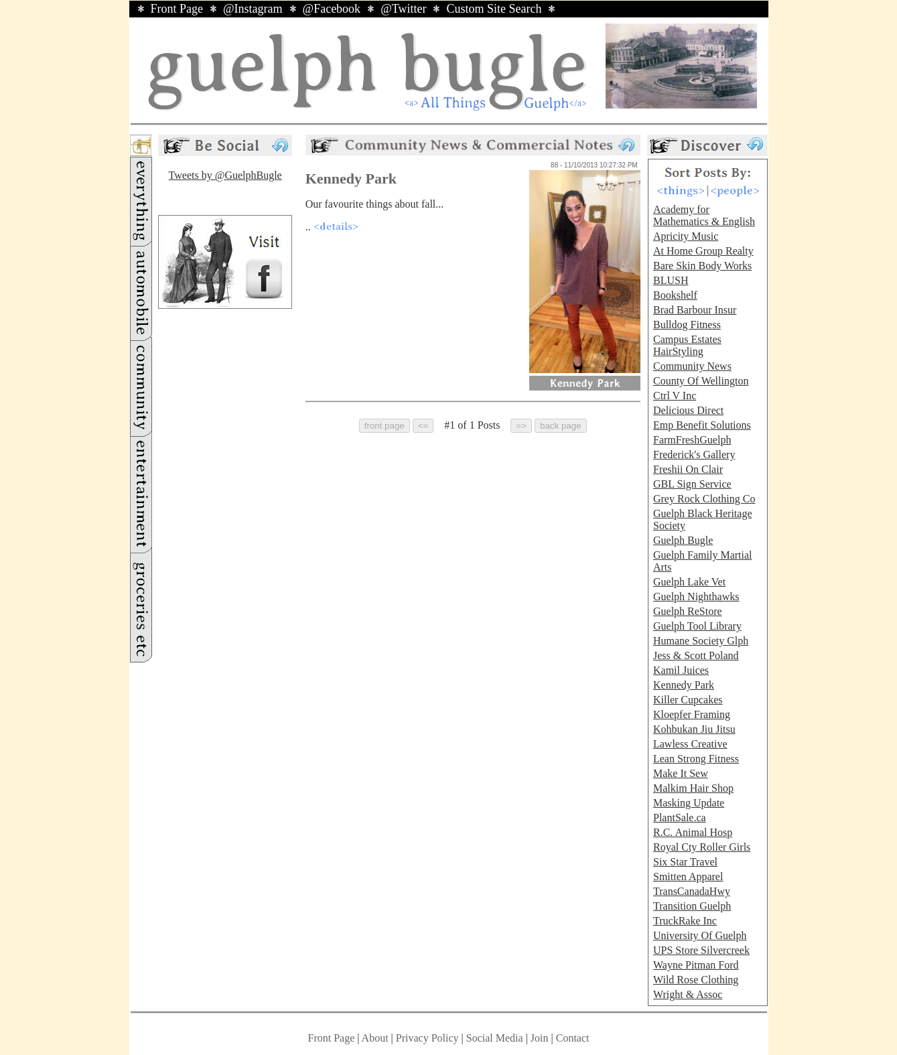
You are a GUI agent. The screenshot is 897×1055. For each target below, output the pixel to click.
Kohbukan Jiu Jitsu (694, 729)
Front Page (177, 8)
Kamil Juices (681, 670)
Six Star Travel (685, 861)
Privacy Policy (427, 1038)
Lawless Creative (690, 744)
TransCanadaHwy (691, 891)
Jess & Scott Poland (696, 655)
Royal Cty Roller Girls (701, 847)
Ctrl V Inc (674, 395)
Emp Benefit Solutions (702, 425)
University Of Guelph (700, 935)
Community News (692, 366)
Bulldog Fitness (687, 324)
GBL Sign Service (692, 484)
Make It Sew (680, 773)
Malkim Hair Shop (693, 788)
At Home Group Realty (703, 251)
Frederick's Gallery (694, 454)
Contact (573, 1038)
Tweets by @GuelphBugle (225, 175)
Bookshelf (675, 295)
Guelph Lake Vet (689, 581)
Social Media (494, 1038)
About (375, 1038)
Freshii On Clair (688, 469)
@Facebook (332, 8)
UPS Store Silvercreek (701, 950)
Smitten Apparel (688, 876)
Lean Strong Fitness (696, 758)
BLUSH (670, 280)
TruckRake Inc (685, 920)
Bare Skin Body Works (702, 265)
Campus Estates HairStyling (687, 345)
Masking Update (688, 802)
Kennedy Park (683, 685)
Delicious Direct (688, 410)
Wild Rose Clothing (695, 979)
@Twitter (403, 8)
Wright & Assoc (687, 994)
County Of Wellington (700, 380)
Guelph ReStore (687, 611)
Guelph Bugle (683, 540)
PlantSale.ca (679, 817)
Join (541, 1038)
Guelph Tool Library (697, 626)
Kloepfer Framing (691, 714)
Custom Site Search (493, 8)
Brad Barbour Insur (694, 309)
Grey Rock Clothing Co (704, 498)
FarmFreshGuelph (692, 439)
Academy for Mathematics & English (704, 215)
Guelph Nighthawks (696, 596)
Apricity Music (685, 236)
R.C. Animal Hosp (692, 832)
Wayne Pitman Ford (696, 965)
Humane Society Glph (700, 640)
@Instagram (253, 8)
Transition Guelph (692, 906)
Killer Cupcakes (688, 699)
